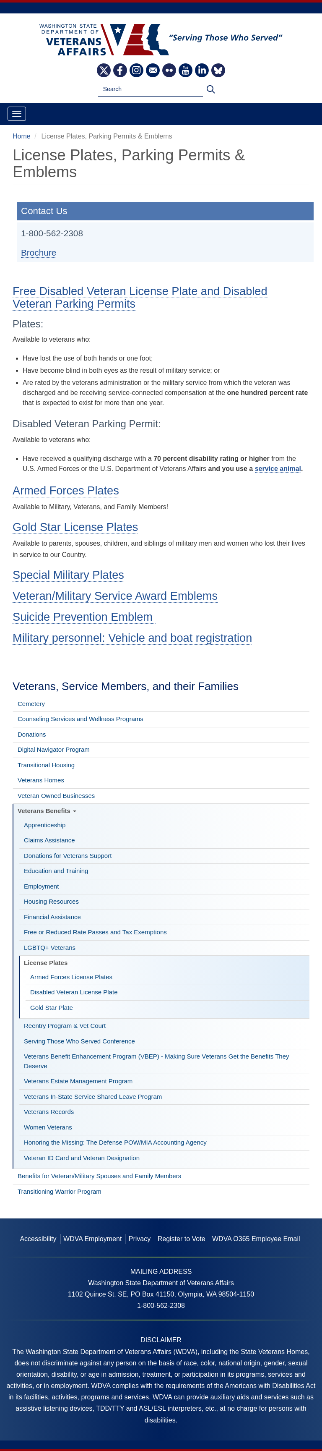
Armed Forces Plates (66, 490)
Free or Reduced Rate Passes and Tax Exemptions (95, 932)
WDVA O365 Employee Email (256, 1238)
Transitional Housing (46, 765)
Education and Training (56, 870)
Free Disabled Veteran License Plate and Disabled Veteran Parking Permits (140, 297)
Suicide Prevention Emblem (84, 616)
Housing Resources (51, 901)
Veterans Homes (41, 780)
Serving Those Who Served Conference (79, 1041)
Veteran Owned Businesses (56, 795)
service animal (278, 468)
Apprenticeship (44, 825)
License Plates (46, 962)
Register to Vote (181, 1238)
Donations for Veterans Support (68, 855)
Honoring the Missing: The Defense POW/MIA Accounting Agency (115, 1142)
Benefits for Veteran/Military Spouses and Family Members (99, 1175)
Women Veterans (48, 1127)
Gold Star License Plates (75, 526)
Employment (41, 886)
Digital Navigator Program (54, 749)
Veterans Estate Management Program (78, 1081)
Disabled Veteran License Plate (73, 992)
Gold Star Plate (51, 1007)
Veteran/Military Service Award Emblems (115, 595)
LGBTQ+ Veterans (49, 947)
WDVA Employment (92, 1238)
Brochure (38, 252)
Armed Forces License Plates (71, 976)
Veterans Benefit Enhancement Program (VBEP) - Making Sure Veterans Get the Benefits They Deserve (156, 1061)
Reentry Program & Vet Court (65, 1025)
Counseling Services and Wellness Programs (80, 718)
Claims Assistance (49, 840)
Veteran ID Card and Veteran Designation (82, 1157)
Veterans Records (49, 1111)
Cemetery (31, 703)
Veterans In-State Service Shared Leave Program (93, 1096)
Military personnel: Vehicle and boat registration (132, 637)
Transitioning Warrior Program (59, 1191)
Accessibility (38, 1238)
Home (22, 136)
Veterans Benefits (47, 810)
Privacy (140, 1238)
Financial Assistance (52, 916)
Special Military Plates (68, 574)
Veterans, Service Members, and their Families (126, 686)
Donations (32, 734)
